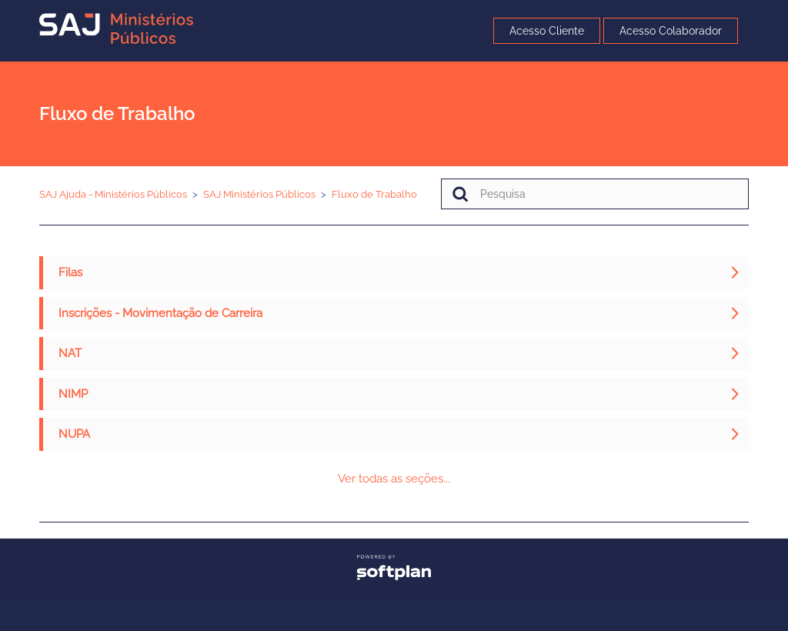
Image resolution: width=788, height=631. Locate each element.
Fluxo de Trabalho (374, 194)
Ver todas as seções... (394, 479)
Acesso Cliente (546, 31)
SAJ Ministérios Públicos (259, 194)
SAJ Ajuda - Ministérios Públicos (113, 194)
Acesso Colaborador (670, 31)
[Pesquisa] (595, 194)
